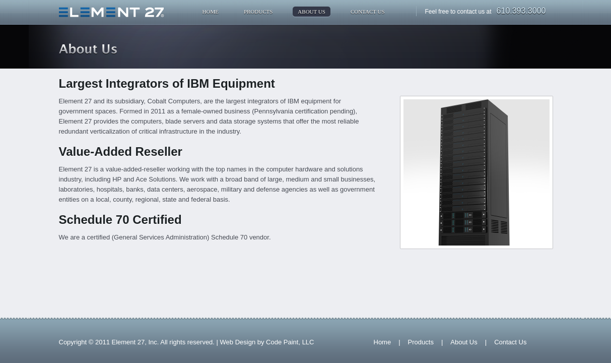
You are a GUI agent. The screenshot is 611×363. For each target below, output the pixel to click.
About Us (311, 12)
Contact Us (368, 12)
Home (210, 12)
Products (258, 12)
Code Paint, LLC (290, 342)
